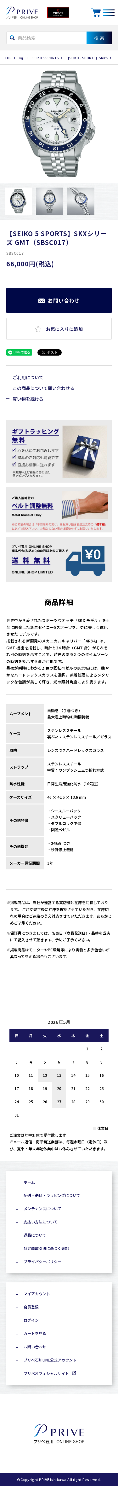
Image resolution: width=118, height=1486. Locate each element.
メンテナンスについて (42, 1208)
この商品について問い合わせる (43, 388)
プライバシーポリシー (42, 1261)
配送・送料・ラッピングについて (52, 1195)
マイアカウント (37, 1293)
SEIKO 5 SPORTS (45, 57)
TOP (8, 57)
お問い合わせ (35, 1346)
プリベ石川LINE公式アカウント (50, 1359)
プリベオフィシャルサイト (46, 1373)
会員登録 (31, 1306)
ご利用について (28, 377)
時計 (22, 57)
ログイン (31, 1320)
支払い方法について (41, 1221)
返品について (35, 1235)
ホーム (29, 1182)
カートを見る (35, 1333)
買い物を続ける (28, 399)
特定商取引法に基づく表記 (46, 1248)
